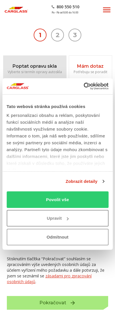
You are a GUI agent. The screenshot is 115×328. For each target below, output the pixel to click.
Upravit (57, 218)
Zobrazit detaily (82, 181)
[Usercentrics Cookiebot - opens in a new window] (83, 86)
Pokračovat (73, 305)
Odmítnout (57, 236)
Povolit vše (57, 199)
